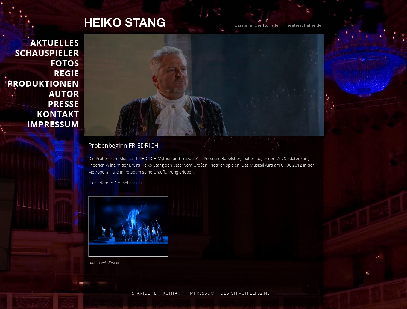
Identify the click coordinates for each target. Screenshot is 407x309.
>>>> (138, 183)
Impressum (202, 293)
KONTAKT (58, 114)
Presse (63, 104)
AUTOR (64, 93)
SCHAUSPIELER (47, 53)
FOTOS (65, 63)
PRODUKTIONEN (43, 83)
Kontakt (173, 293)
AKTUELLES (54, 42)
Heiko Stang (124, 24)
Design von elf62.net (246, 293)
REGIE (66, 73)
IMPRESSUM (53, 124)
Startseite (144, 293)
